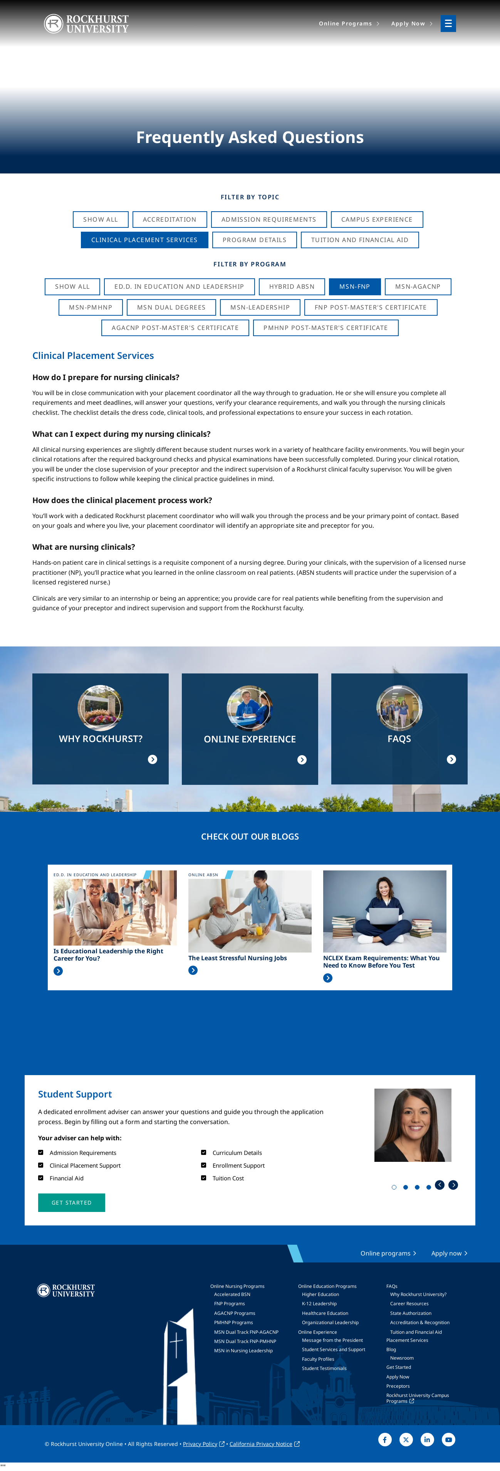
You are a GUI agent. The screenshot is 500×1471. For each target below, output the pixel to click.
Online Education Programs (327, 1286)
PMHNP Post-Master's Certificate (325, 327)
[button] (71, 1202)
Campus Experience (377, 219)
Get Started (398, 1367)
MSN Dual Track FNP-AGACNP (246, 1332)
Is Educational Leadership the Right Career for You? (108, 955)
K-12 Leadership (319, 1303)
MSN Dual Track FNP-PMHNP (245, 1341)
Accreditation (170, 219)
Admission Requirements (269, 219)
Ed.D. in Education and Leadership (179, 286)
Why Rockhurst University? (418, 1294)
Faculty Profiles (318, 1359)
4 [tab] (430, 1189)
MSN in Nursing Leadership (243, 1350)
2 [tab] (407, 1189)
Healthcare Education (325, 1313)
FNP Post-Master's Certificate (371, 307)
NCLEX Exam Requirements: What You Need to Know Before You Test (381, 961)
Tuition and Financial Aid (416, 1332)
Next (453, 1185)
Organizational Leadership (330, 1322)
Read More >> (58, 971)
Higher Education (320, 1294)
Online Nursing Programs (237, 1286)
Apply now (446, 1253)
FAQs (392, 1286)
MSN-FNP (355, 286)
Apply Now (397, 1376)
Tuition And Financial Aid (360, 240)
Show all (72, 286)
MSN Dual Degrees (171, 307)
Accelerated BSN (232, 1294)
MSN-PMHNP (90, 307)
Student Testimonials (324, 1368)
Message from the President (332, 1340)
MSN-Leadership (260, 307)
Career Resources (409, 1303)
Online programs (386, 1253)
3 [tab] (419, 1189)
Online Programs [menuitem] (345, 23)
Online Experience (317, 1332)
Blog (391, 1349)
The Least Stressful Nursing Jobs (237, 958)
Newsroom (402, 1358)
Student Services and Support (333, 1349)
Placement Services (407, 1340)
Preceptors (398, 1386)
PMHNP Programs (233, 1322)
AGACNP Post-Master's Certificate (175, 327)
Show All (100, 219)
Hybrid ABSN (292, 286)
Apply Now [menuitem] (408, 23)
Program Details (255, 240)
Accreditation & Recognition (420, 1322)
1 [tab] (395, 1189)
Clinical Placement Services (144, 240)
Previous (440, 1185)
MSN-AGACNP (418, 286)
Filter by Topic (250, 197)
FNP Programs (229, 1303)
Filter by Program (249, 264)
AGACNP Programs (234, 1313)
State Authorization (410, 1313)
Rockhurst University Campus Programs (417, 1398)
